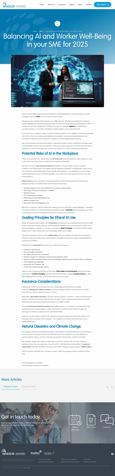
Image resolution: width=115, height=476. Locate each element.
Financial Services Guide (44, 459)
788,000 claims (86, 347)
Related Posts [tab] (11, 386)
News (80, 4)
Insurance (62, 4)
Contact (89, 4)
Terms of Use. (27, 467)
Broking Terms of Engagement (69, 459)
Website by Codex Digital (90, 462)
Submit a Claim (91, 421)
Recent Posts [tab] (28, 386)
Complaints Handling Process (45, 462)
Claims (71, 4)
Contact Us (107, 421)
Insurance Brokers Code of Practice (70, 462)
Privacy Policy (87, 459)
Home (41, 4)
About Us (51, 4)
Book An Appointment (75, 422)
